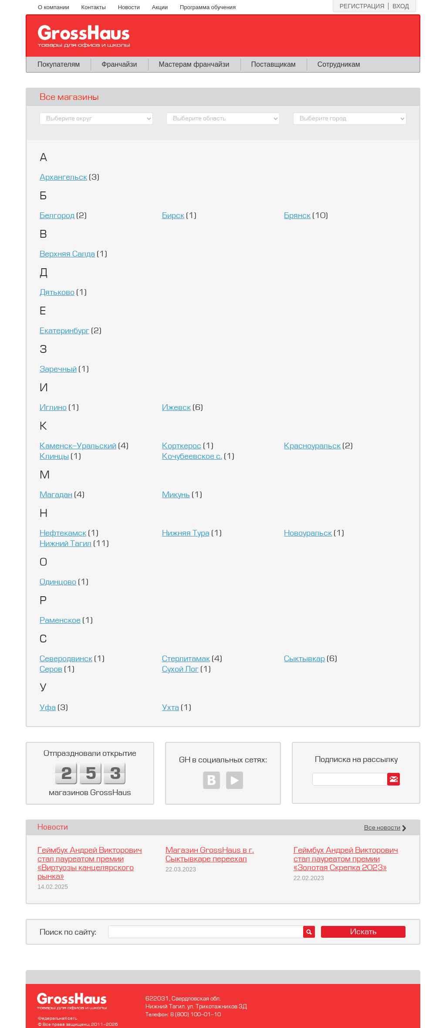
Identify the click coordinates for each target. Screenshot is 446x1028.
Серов (51, 669)
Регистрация (362, 6)
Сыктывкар (304, 659)
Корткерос (181, 446)
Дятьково (57, 293)
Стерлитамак (186, 659)
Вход (400, 6)
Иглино (53, 408)
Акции (160, 7)
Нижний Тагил (65, 544)
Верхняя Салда (67, 254)
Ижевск (176, 408)
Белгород (57, 216)
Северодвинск (66, 659)
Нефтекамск (63, 533)
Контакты (93, 7)
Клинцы (54, 457)
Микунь (176, 495)
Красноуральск (312, 446)
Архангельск (63, 177)
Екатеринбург (64, 331)
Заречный (58, 369)
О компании (53, 7)
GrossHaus (84, 36)
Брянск (297, 216)
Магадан (56, 495)
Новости (129, 7)
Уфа (48, 708)
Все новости (382, 828)
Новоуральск (308, 533)
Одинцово (58, 582)
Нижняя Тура (185, 533)
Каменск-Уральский (78, 446)
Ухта (170, 708)
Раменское (60, 621)
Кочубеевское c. (192, 457)
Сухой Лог (180, 669)
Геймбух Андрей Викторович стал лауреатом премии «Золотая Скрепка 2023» (346, 859)
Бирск (173, 216)
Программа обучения (208, 7)
